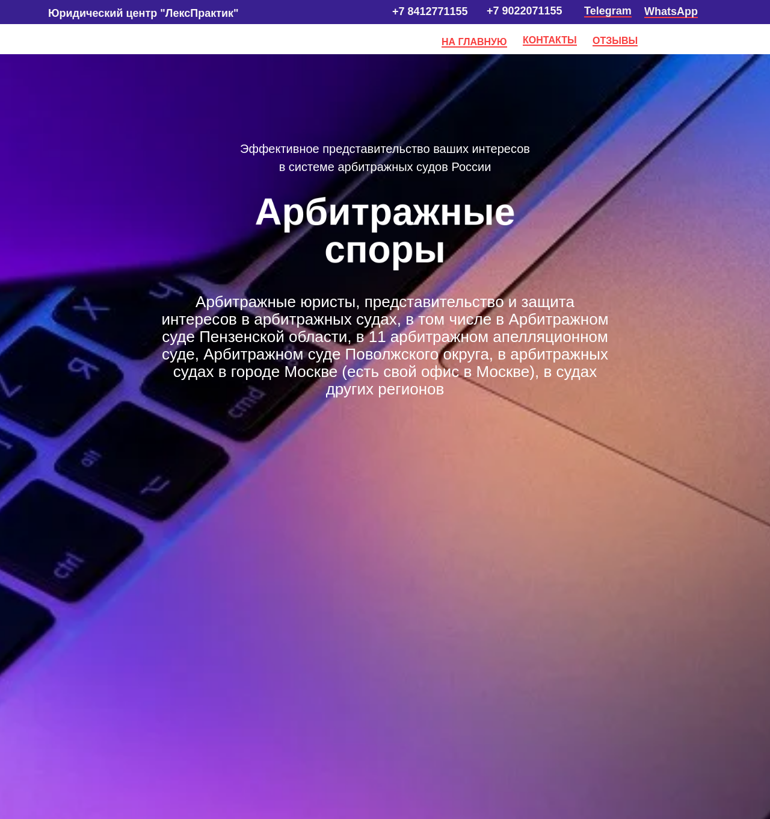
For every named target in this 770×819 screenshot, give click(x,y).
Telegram (608, 11)
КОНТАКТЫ (550, 40)
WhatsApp (671, 11)
